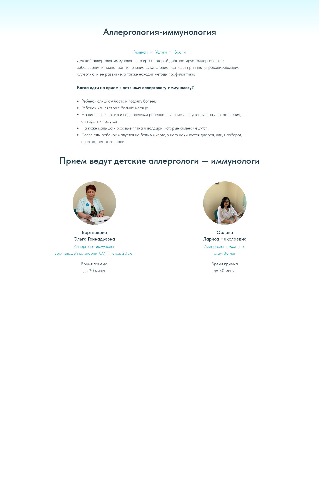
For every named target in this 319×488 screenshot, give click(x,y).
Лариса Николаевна (225, 239)
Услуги (161, 52)
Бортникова (94, 232)
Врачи (180, 52)
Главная (140, 52)
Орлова (225, 232)
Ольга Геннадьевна (94, 239)
